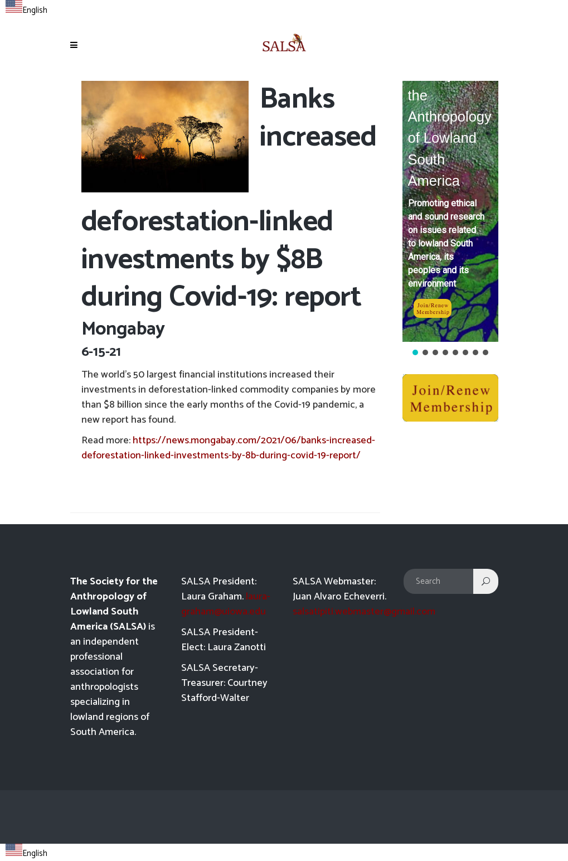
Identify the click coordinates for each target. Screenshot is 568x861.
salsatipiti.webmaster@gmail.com (364, 611)
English (26, 10)
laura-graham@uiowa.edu (225, 604)
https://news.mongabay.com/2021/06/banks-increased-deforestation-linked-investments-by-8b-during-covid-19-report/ (228, 448)
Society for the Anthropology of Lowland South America (450, 127)
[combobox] (26, 9)
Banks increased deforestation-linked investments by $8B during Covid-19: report (229, 198)
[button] (450, 211)
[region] (450, 219)
